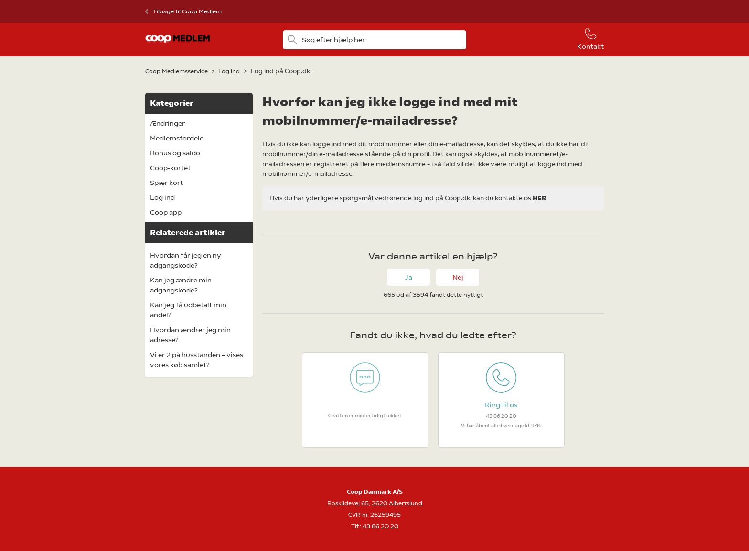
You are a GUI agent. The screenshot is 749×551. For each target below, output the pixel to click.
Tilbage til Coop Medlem (187, 11)
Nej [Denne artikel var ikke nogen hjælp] (457, 277)
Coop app (166, 212)
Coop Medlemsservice (176, 71)
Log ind (229, 71)
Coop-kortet (170, 168)
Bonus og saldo (175, 153)
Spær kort (166, 182)
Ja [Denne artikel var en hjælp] (408, 277)
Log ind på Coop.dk (280, 71)
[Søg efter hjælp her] (374, 39)
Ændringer (167, 123)
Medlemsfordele (176, 138)
